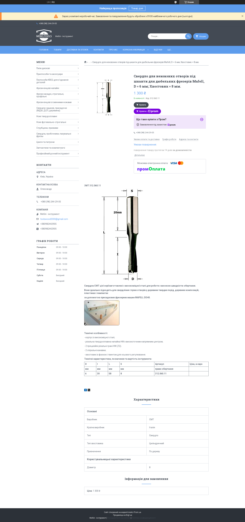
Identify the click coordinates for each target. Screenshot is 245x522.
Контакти (99, 50)
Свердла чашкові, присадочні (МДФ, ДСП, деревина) (51, 109)
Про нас (113, 50)
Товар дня (137, 8)
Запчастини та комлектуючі (50, 148)
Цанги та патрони (45, 142)
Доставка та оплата (77, 50)
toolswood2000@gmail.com (54, 219)
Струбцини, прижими (47, 128)
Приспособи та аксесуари (49, 74)
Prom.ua (137, 512)
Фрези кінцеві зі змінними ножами (54, 102)
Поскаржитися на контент (118, 518)
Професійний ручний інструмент (53, 153)
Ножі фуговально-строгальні (51, 122)
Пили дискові (43, 68)
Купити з (148, 111)
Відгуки (158, 50)
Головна (43, 50)
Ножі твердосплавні (46, 116)
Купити (142, 105)
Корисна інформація (134, 50)
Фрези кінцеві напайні (47, 88)
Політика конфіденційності (144, 518)
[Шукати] (188, 36)
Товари (57, 50)
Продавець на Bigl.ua (122, 515)
